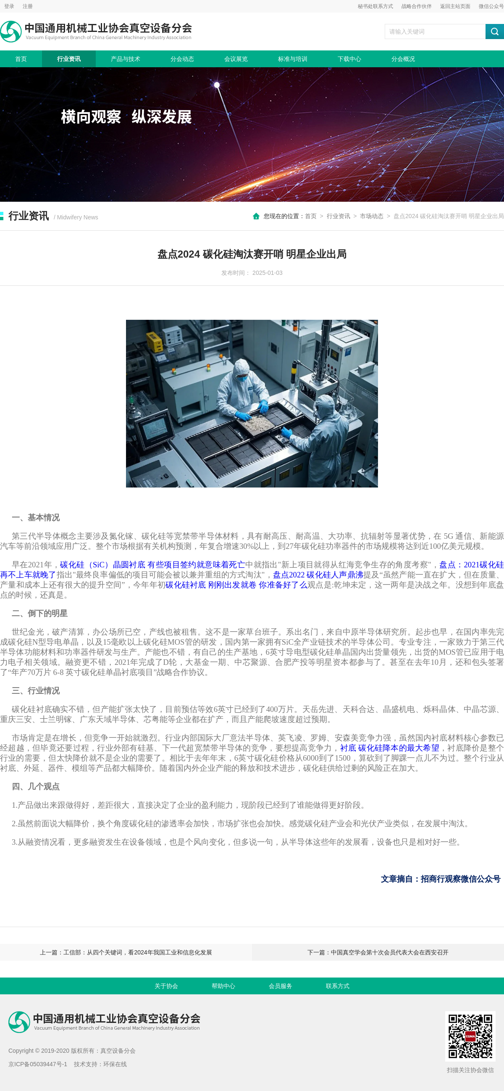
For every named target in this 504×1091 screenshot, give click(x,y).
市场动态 (371, 216)
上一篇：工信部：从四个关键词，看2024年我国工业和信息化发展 (126, 952)
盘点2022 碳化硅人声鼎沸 (318, 574)
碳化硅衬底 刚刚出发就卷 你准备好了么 (236, 584)
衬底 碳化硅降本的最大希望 (389, 747)
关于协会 (166, 986)
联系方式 (337, 986)
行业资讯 (69, 58)
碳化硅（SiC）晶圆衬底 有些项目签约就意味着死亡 (152, 564)
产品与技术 (125, 58)
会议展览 (236, 58)
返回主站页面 (455, 6)
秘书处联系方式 (375, 6)
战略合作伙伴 (417, 6)
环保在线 (115, 1064)
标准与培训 (292, 58)
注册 (28, 6)
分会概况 (403, 58)
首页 (21, 58)
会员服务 (280, 986)
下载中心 (349, 58)
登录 (9, 6)
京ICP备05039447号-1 (37, 1064)
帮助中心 (223, 986)
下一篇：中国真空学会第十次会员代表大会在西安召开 (378, 952)
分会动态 (182, 58)
